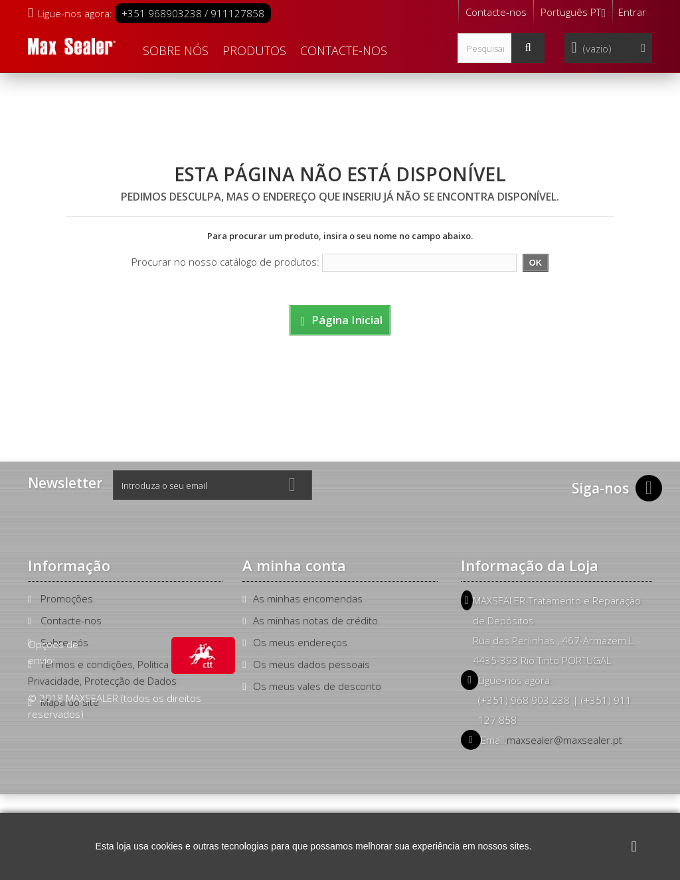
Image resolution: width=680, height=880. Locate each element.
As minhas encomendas (308, 598)
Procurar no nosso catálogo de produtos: (225, 261)
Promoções (67, 598)
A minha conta (294, 565)
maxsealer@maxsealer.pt (564, 740)
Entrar (632, 12)
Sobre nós (176, 50)
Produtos (254, 50)
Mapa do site (70, 702)
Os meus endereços (300, 642)
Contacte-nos (496, 12)
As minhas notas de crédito (315, 620)
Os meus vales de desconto (317, 686)
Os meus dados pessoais (311, 664)
